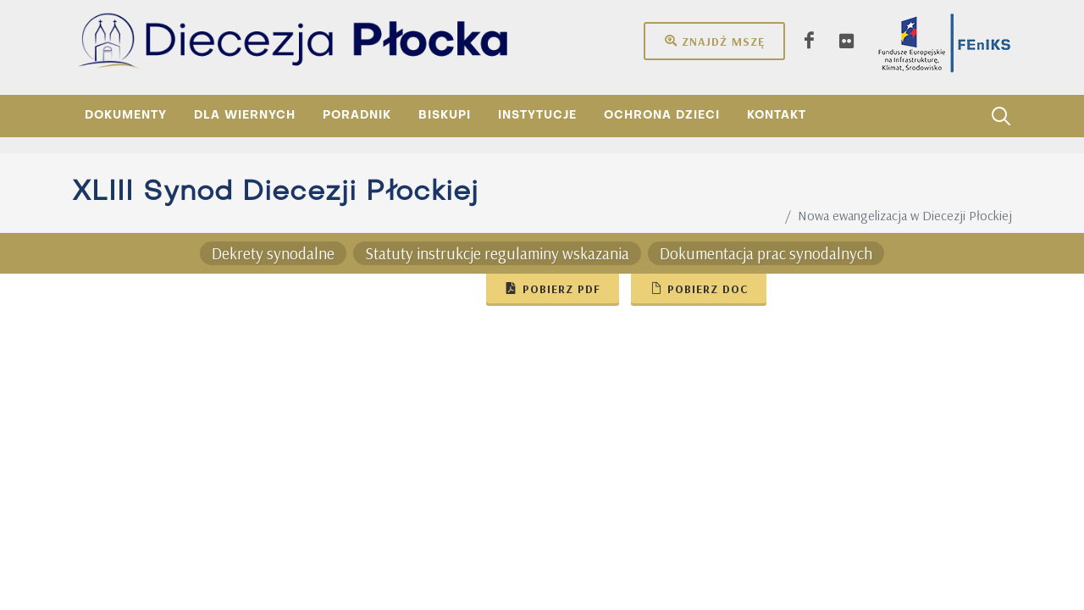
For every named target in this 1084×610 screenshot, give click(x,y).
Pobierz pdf (552, 288)
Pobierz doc (699, 288)
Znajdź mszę (714, 40)
